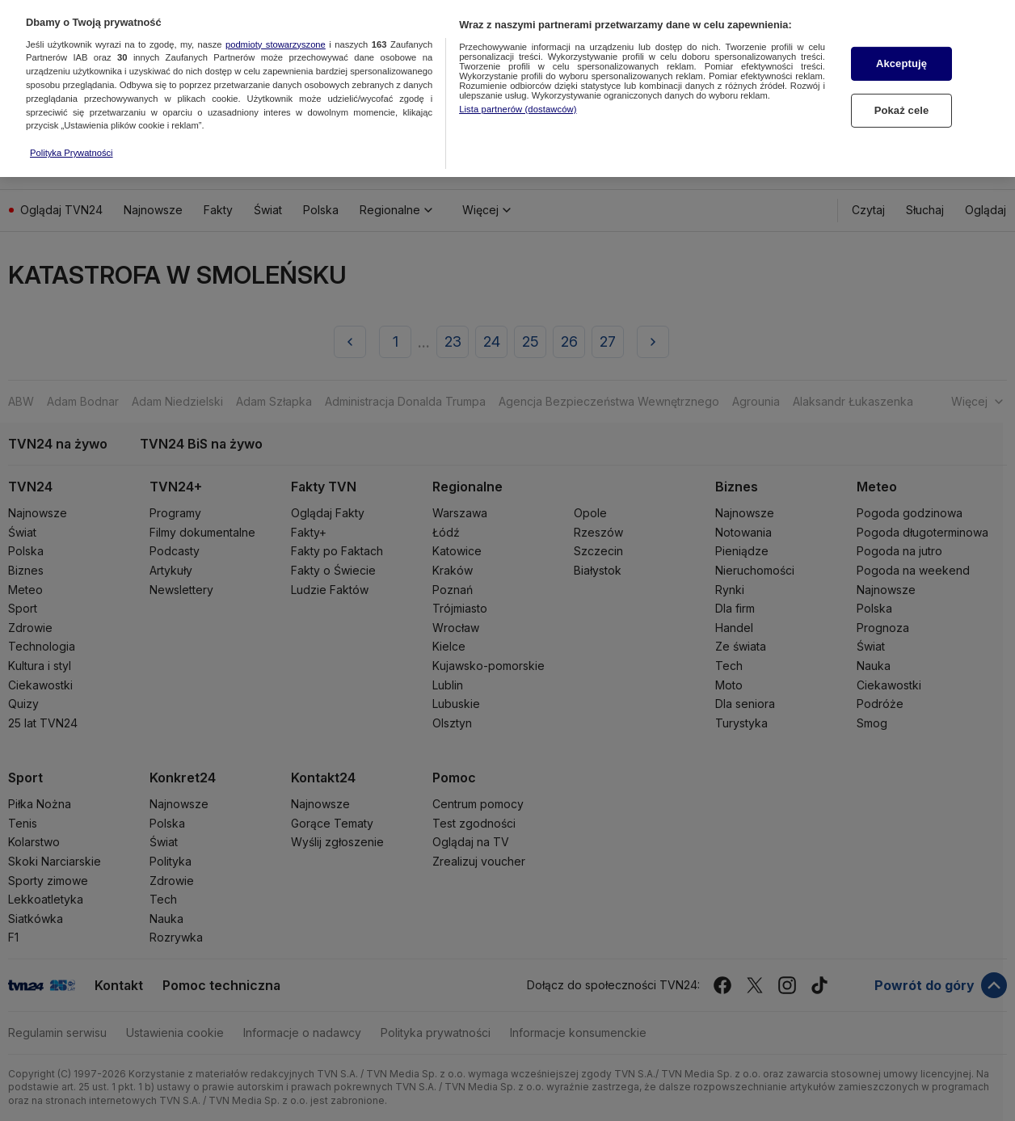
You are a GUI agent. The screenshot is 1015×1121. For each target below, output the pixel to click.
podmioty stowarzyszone (275, 34)
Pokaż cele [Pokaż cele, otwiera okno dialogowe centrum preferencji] (901, 100)
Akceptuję (901, 54)
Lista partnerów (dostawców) (517, 98)
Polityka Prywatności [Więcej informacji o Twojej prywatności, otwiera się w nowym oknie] (71, 142)
